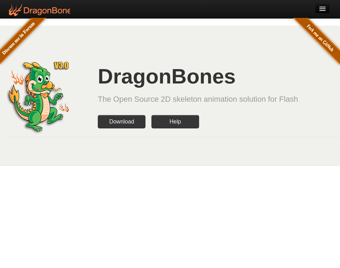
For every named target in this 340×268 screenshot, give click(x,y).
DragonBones (38, 10)
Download (121, 122)
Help (175, 122)
